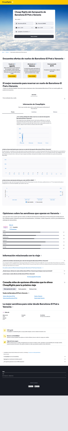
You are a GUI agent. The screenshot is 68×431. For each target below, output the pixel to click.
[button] (23, 27)
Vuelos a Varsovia (38, 296)
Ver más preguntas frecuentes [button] (34, 276)
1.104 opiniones (13, 229)
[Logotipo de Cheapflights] (6, 2)
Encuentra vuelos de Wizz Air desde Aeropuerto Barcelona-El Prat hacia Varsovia (23, 268)
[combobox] (18, 19)
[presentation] (64, 58)
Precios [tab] (12, 112)
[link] (12, 76)
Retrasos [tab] (55, 112)
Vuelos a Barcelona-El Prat (9, 296)
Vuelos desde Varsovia (39, 298)
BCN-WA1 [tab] (34, 94)
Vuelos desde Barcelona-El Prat (10, 298)
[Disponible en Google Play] (31, 388)
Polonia (7, 52)
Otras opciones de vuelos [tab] (9, 289)
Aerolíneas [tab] (34, 112)
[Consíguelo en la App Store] (37, 388)
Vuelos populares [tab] (22, 289)
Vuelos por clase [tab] (33, 289)
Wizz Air (11, 225)
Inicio (3, 52)
